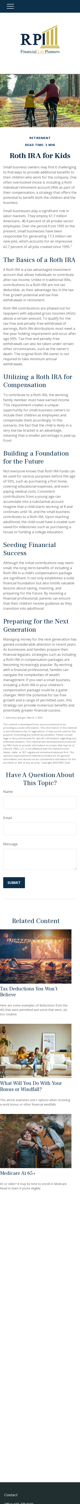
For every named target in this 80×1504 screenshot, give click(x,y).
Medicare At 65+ (18, 1173)
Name (8, 791)
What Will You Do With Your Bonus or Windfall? (31, 1086)
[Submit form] (14, 882)
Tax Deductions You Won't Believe (28, 992)
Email (7, 817)
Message (10, 844)
